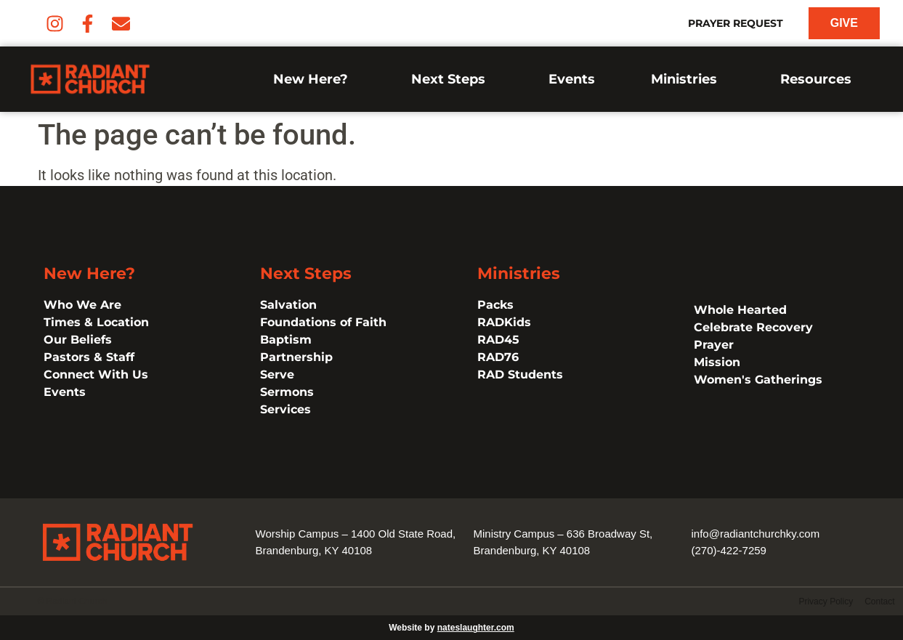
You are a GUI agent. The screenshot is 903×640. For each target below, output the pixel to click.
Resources (819, 79)
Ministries (687, 79)
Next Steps (452, 79)
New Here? (314, 79)
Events (571, 79)
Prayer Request (735, 23)
